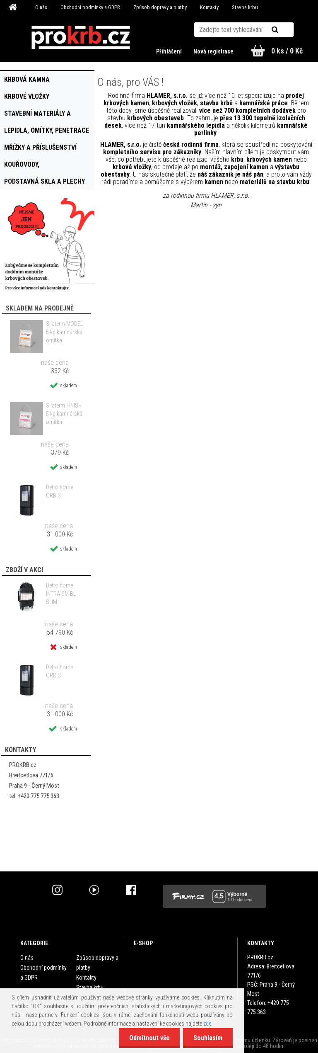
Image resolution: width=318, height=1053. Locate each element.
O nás (41, 7)
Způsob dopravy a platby (160, 7)
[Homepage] (14, 7)
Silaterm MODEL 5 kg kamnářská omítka (64, 332)
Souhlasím (207, 1038)
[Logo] (81, 37)
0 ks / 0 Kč (287, 50)
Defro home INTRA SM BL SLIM (61, 593)
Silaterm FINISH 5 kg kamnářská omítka (64, 413)
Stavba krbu (245, 7)
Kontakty (209, 7)
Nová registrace (213, 51)
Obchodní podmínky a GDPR (90, 7)
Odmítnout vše (149, 1038)
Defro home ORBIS (59, 491)
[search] (285, 30)
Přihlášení (169, 51)
